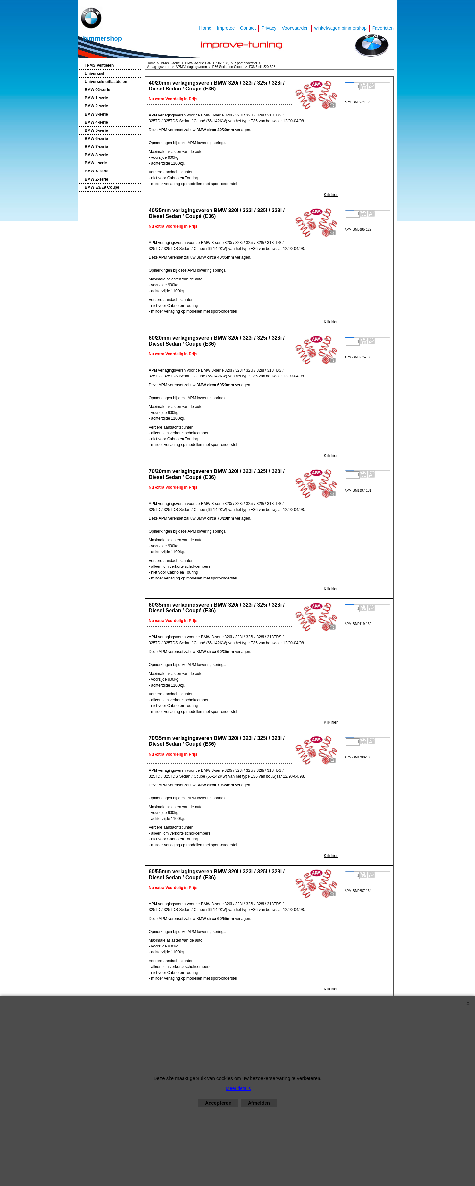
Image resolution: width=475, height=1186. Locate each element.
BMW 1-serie (96, 98)
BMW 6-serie (96, 138)
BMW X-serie (96, 171)
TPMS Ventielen (99, 65)
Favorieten (383, 28)
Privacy (268, 28)
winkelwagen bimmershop (340, 28)
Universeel (94, 73)
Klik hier (331, 194)
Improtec (226, 28)
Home (205, 28)
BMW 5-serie (96, 130)
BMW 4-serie (96, 122)
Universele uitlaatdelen (106, 81)
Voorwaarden (295, 28)
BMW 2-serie (96, 106)
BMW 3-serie (96, 114)
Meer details (238, 1088)
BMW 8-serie (96, 155)
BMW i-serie (96, 163)
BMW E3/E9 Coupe (102, 187)
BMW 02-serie (97, 90)
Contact (248, 28)
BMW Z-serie (96, 179)
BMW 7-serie (96, 146)
